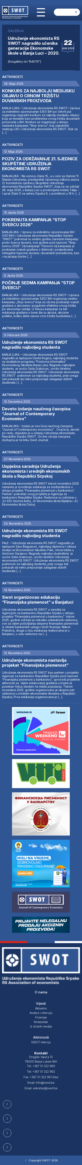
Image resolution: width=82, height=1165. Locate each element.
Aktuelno (41, 1008)
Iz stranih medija (41, 1026)
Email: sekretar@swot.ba (41, 1088)
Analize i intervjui (41, 1013)
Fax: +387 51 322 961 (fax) (41, 1077)
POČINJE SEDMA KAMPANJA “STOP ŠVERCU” (38, 285)
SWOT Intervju (41, 1042)
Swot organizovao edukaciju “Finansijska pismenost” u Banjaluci (37, 600)
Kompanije (41, 1022)
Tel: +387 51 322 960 (41, 1066)
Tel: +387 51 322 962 (41, 1071)
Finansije (41, 1017)
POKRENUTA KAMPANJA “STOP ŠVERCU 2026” (34, 222)
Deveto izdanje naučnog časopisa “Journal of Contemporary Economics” (36, 413)
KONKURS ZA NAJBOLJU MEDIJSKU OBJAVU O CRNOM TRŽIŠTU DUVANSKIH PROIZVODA (38, 95)
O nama (41, 992)
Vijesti (41, 1003)
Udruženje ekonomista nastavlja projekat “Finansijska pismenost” (35, 663)
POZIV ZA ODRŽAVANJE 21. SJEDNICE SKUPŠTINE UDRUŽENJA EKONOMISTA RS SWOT (40, 163)
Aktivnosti (12, 77)
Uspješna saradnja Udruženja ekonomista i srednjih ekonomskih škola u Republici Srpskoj (36, 471)
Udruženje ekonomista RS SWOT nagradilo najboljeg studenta (35, 345)
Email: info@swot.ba (40, 1082)
